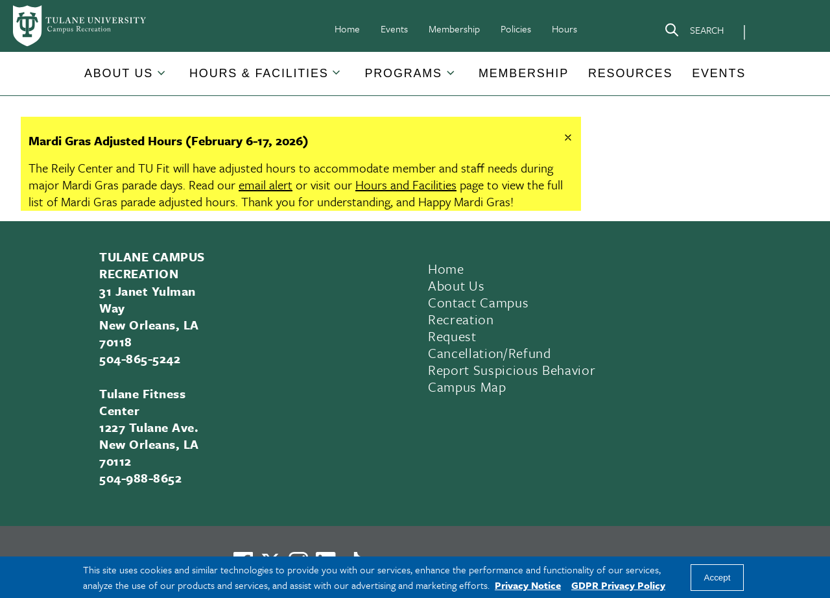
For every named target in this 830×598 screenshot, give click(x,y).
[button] (119, 73)
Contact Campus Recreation (478, 311)
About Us (118, 73)
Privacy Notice (528, 585)
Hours (564, 28)
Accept (717, 577)
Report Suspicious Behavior (511, 369)
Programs (403, 73)
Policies (516, 28)
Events (394, 28)
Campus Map (467, 386)
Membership (454, 28)
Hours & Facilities (258, 73)
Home (347, 28)
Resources (630, 73)
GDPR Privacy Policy (618, 585)
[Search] (694, 32)
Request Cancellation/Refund (489, 344)
